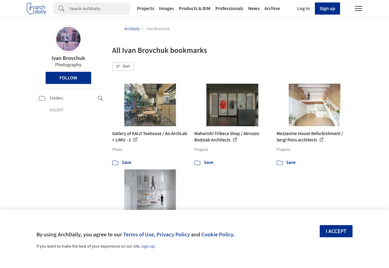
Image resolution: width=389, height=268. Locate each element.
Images (166, 8)
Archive (272, 8)
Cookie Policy (217, 234)
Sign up (327, 8)
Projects (145, 8)
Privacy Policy (173, 234)
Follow (68, 78)
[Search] (99, 8)
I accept (336, 231)
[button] (123, 66)
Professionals (229, 8)
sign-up (148, 246)
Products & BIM (194, 8)
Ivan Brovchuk (68, 58)
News (254, 8)
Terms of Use (138, 234)
